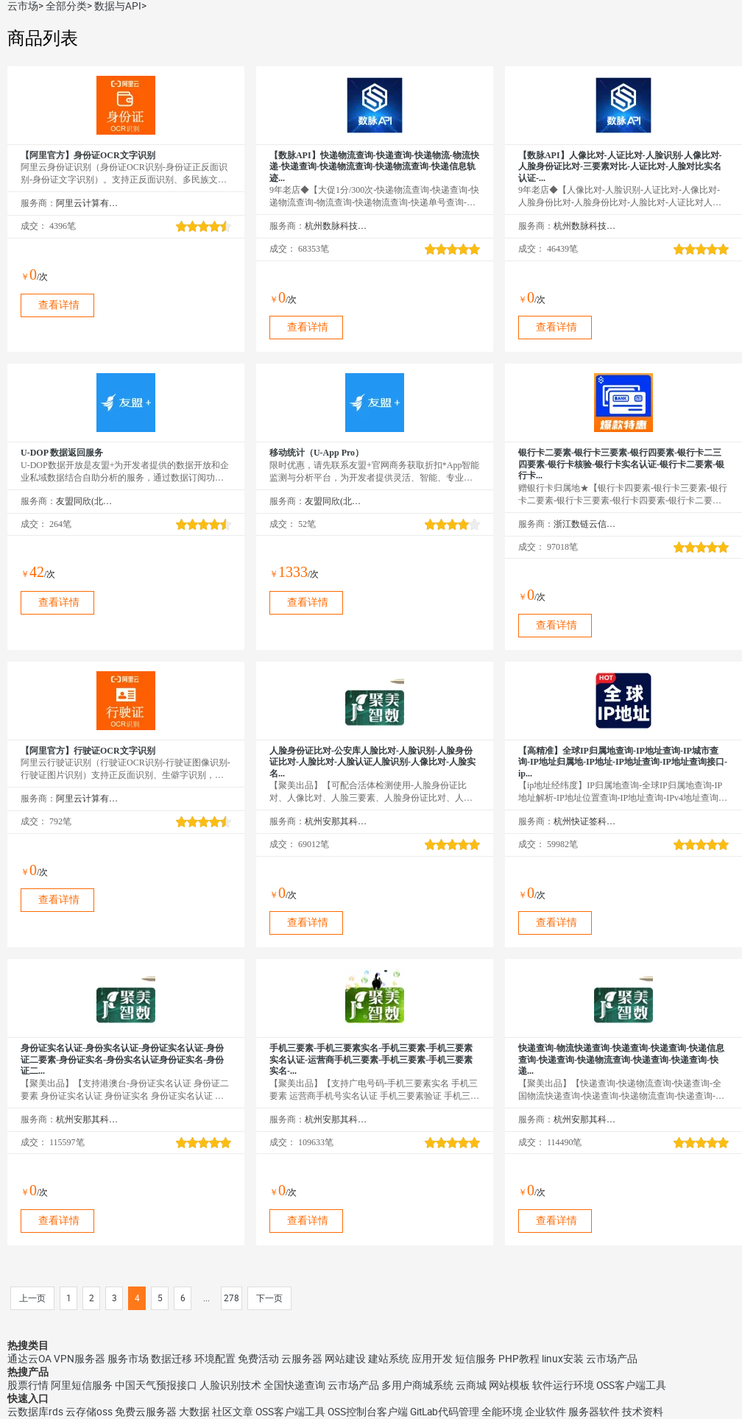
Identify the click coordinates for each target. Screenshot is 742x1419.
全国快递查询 (294, 1385)
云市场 (22, 6)
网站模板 (509, 1385)
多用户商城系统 (417, 1385)
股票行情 (28, 1385)
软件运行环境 (563, 1385)
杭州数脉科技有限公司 (336, 226)
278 (231, 1298)
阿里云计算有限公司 (87, 203)
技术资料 (642, 1412)
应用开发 (432, 1359)
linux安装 (563, 1359)
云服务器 (301, 1359)
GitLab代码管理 (444, 1412)
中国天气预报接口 (156, 1385)
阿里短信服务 (82, 1385)
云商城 (471, 1385)
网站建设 (345, 1359)
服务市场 (128, 1359)
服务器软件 (594, 1412)
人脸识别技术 (230, 1385)
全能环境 (502, 1412)
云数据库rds (35, 1412)
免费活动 (258, 1359)
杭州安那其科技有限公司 (336, 821)
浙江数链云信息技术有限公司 (585, 524)
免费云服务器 (146, 1412)
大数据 (194, 1412)
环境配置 (215, 1359)
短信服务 (475, 1359)
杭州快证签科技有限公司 (585, 821)
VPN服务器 (79, 1359)
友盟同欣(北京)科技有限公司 (87, 501)
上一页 (32, 1298)
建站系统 (388, 1359)
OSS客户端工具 (631, 1385)
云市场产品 (611, 1359)
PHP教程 (519, 1359)
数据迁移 (171, 1359)
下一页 (269, 1298)
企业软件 (545, 1412)
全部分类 (66, 6)
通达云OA (29, 1359)
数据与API (117, 6)
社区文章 (232, 1412)
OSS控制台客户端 (368, 1412)
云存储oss (89, 1412)
